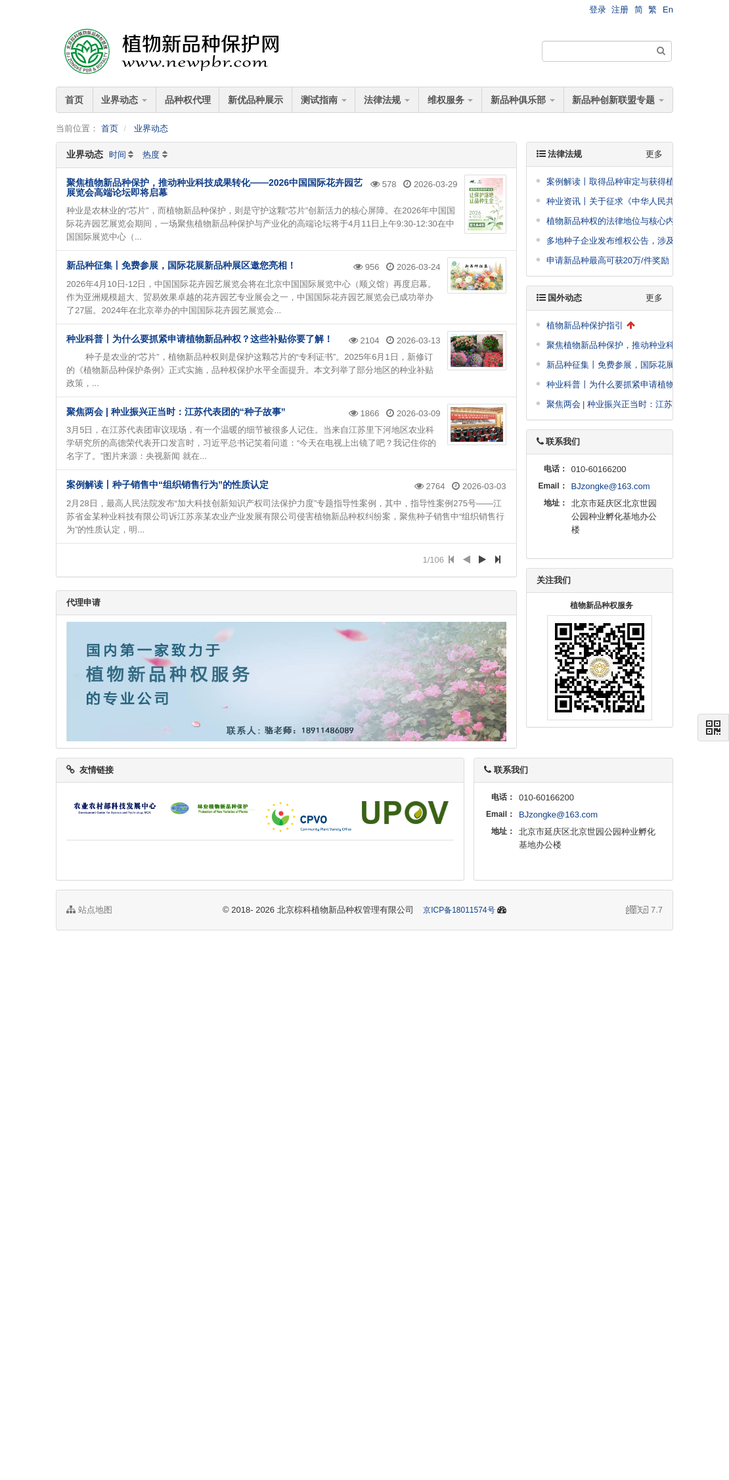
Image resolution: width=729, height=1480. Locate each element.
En (668, 9)
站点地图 (89, 910)
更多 (654, 154)
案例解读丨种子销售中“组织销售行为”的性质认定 (167, 484)
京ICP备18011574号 (459, 910)
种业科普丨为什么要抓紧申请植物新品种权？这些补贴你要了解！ (199, 339)
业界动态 (124, 100)
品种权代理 (188, 100)
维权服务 (451, 100)
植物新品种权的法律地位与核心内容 (614, 221)
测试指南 (324, 100)
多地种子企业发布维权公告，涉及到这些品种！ (636, 241)
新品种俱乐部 (523, 100)
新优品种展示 (255, 100)
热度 (151, 155)
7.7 (644, 911)
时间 (117, 155)
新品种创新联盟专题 (618, 100)
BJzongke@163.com (610, 486)
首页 (74, 100)
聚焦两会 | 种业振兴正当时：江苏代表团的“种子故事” (176, 411)
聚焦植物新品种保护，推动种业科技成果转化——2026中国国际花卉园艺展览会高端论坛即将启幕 (214, 187)
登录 (597, 9)
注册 (620, 9)
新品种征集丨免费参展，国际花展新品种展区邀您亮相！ (181, 265)
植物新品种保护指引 (584, 325)
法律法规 (387, 100)
